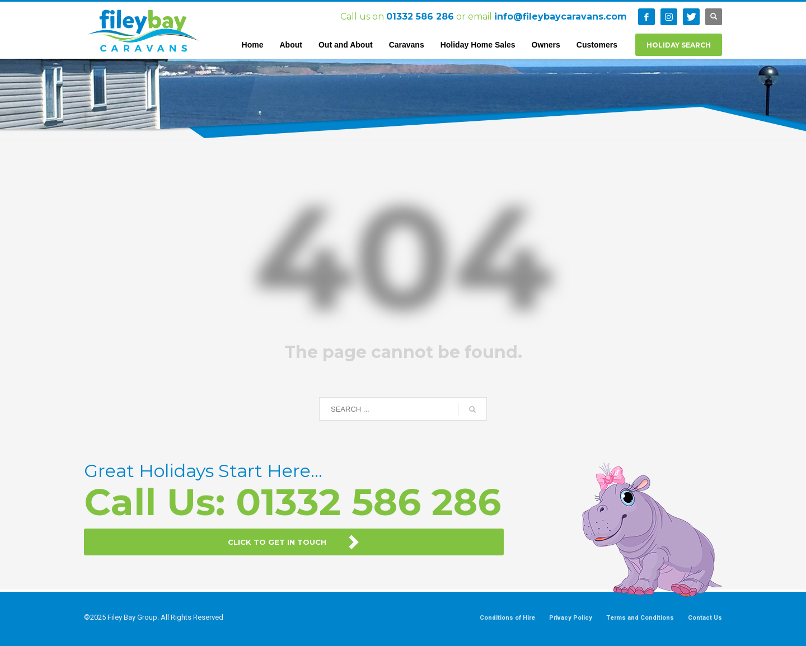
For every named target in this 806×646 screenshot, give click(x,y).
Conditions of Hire (507, 617)
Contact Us (705, 617)
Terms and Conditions (640, 617)
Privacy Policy (570, 617)
